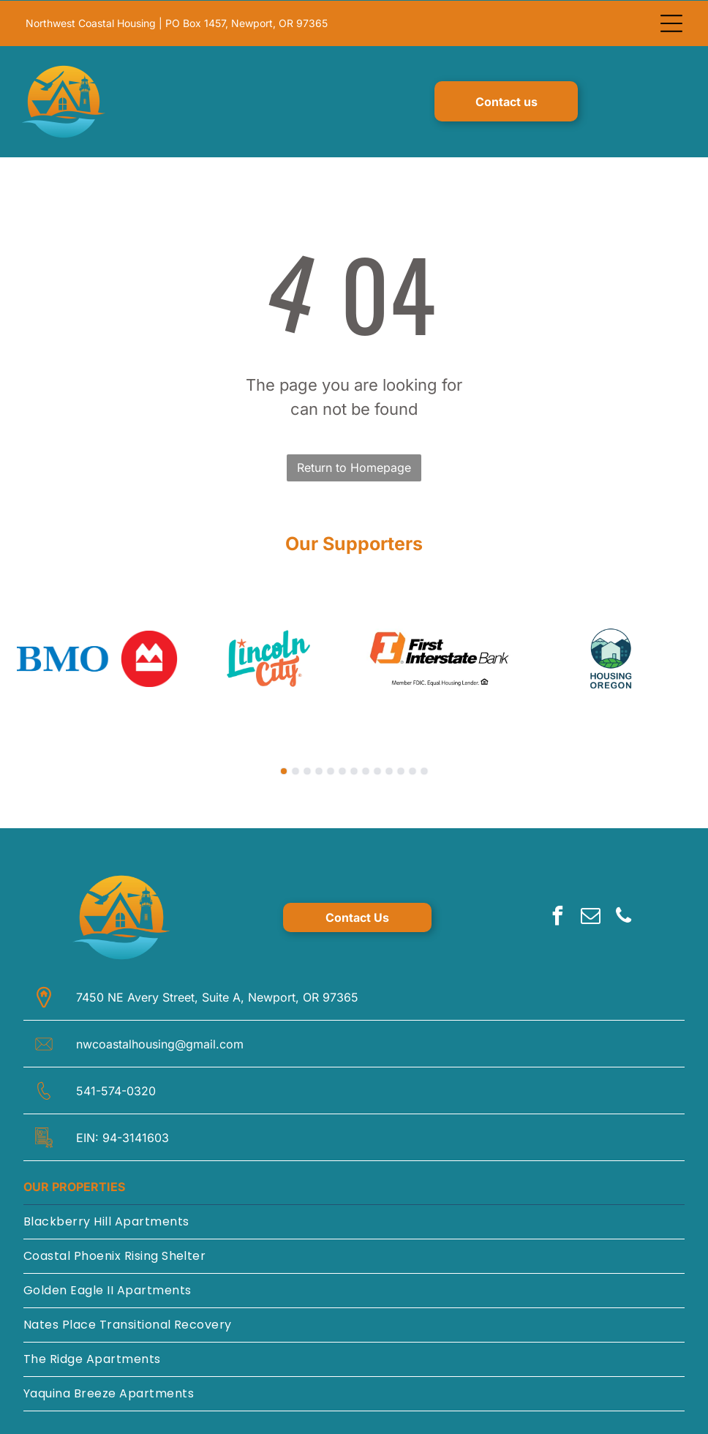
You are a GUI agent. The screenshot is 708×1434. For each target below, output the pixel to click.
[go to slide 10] (389, 770)
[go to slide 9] (377, 770)
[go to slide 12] (412, 770)
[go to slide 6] (342, 770)
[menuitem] (354, 1221)
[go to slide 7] (354, 770)
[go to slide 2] (295, 770)
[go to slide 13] (424, 770)
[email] (590, 917)
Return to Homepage (354, 466)
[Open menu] (671, 23)
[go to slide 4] (319, 770)
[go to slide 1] (284, 770)
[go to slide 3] (307, 770)
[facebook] (557, 917)
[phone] (623, 917)
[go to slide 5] (331, 770)
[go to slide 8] (366, 770)
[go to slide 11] (401, 770)
